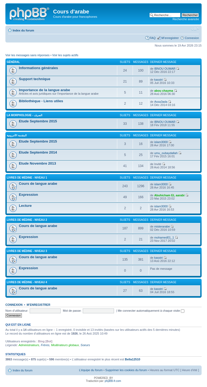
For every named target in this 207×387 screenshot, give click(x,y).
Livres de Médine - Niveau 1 (27, 177)
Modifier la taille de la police (195, 29)
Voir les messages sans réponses (27, 55)
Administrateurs (29, 345)
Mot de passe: (72, 310)
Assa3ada (160, 101)
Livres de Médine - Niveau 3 (27, 251)
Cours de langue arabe (38, 184)
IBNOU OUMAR (164, 68)
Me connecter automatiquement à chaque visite (151, 310)
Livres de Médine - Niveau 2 (27, 219)
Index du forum (23, 30)
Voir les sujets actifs (65, 55)
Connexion (192, 38)
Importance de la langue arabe (44, 90)
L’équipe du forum (90, 370)
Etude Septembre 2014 (38, 152)
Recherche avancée (185, 19)
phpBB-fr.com (113, 380)
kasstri (158, 79)
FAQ (153, 38)
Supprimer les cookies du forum (126, 370)
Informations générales (38, 68)
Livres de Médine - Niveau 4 (27, 282)
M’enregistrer (170, 38)
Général (13, 62)
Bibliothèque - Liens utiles (41, 101)
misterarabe (162, 226)
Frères (45, 345)
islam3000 (161, 142)
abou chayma (163, 90)
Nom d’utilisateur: (16, 310)
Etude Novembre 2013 (37, 163)
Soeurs (85, 345)
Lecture (25, 206)
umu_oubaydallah (166, 153)
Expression (28, 195)
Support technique (34, 79)
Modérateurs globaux (65, 345)
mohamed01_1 (164, 237)
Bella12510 (132, 359)
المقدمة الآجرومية (17, 135)
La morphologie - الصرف (24, 115)
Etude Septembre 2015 (38, 121)
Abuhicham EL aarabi (169, 195)
